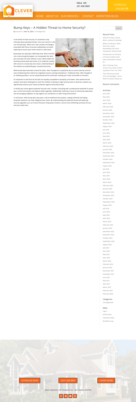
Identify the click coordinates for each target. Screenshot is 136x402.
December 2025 (108, 111)
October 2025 (107, 118)
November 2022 (108, 233)
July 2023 (106, 207)
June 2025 (106, 131)
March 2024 (107, 180)
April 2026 (106, 98)
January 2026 (107, 108)
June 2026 (106, 92)
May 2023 (106, 213)
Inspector (19, 30)
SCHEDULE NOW (29, 378)
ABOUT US (52, 15)
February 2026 (108, 105)
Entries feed (107, 313)
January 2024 (107, 187)
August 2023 (107, 203)
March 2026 (107, 102)
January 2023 (107, 226)
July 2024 (106, 167)
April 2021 (106, 282)
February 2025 (108, 144)
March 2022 (107, 259)
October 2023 (107, 197)
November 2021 (108, 272)
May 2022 (106, 253)
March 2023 (107, 220)
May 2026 (106, 95)
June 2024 (106, 171)
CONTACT (88, 15)
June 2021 (106, 276)
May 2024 (106, 174)
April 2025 (106, 138)
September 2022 (109, 239)
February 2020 (108, 292)
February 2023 (108, 223)
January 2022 (107, 266)
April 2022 (106, 256)
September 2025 (109, 121)
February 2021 (108, 289)
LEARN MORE (106, 378)
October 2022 (107, 236)
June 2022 (106, 249)
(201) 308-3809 (68, 378)
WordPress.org (108, 319)
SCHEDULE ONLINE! (120, 4)
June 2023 (106, 210)
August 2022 (107, 243)
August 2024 (107, 164)
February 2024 (108, 184)
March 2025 (107, 141)
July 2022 (106, 246)
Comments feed (108, 316)
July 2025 (106, 128)
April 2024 (106, 177)
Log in (105, 309)
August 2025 (107, 125)
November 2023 (108, 194)
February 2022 (108, 262)
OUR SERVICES (69, 15)
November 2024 (108, 154)
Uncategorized (40, 30)
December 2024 (108, 151)
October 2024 (107, 157)
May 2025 (106, 135)
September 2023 (109, 200)
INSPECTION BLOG (107, 15)
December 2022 (108, 230)
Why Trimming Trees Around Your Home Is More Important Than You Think (112, 66)
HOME (40, 15)
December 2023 (108, 190)
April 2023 (106, 217)
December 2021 (108, 269)
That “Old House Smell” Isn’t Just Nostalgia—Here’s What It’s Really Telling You (112, 74)
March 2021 (107, 285)
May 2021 (106, 279)
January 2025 (107, 148)
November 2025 (108, 115)
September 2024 (109, 161)
